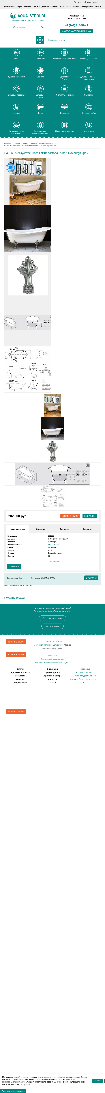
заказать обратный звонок (76, 31)
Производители (52, 672)
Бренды (36, 7)
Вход (79, 2)
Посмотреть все (52, 561)
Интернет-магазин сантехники (48, 645)
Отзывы (20, 679)
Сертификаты (87, 7)
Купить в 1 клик (70, 516)
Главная (7, 143)
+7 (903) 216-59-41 (76, 25)
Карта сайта (52, 655)
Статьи (98, 7)
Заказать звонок (53, 626)
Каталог (27, 7)
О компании (9, 7)
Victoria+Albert (54, 545)
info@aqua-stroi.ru (88, 676)
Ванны (25, 143)
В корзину (89, 516)
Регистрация (92, 2)
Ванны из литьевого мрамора (42, 143)
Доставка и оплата (50, 7)
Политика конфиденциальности (52, 659)
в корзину (91, 578)
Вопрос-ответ (20, 682)
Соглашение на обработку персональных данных (52, 663)
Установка (64, 7)
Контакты (74, 7)
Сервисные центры (52, 676)
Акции (19, 7)
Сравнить (14, 566)
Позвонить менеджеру (52, 618)
